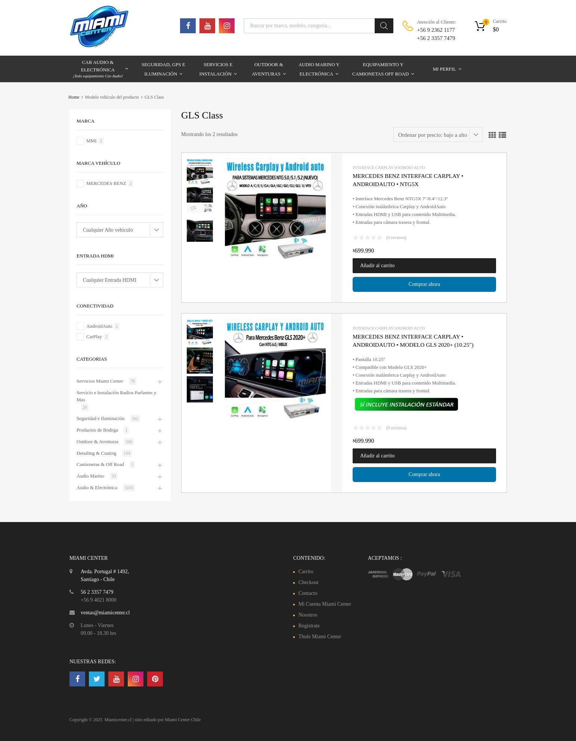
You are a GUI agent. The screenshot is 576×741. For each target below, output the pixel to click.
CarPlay (94, 336)
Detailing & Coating (97, 453)
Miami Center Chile (183, 719)
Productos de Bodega (97, 430)
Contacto (308, 593)
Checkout (308, 582)
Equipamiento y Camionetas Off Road (383, 70)
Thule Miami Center (319, 636)
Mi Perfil (447, 69)
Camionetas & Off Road (100, 464)
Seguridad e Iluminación (100, 418)
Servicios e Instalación (218, 70)
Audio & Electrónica (97, 487)
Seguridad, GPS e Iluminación (163, 70)
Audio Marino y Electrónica (319, 70)
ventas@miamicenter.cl (105, 612)
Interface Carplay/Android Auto (389, 167)
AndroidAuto (99, 326)
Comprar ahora (424, 284)
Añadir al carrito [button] (377, 265)
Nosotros (308, 615)
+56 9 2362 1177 (435, 30)
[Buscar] (384, 25)
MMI (91, 140)
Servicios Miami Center (100, 381)
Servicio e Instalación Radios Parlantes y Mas (116, 396)
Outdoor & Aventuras (269, 70)
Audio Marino (90, 476)
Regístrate (309, 626)
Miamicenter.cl (118, 719)
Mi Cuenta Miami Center (324, 604)
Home (73, 97)
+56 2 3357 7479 (435, 38)
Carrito (305, 571)
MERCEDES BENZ (106, 183)
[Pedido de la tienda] (438, 134)
